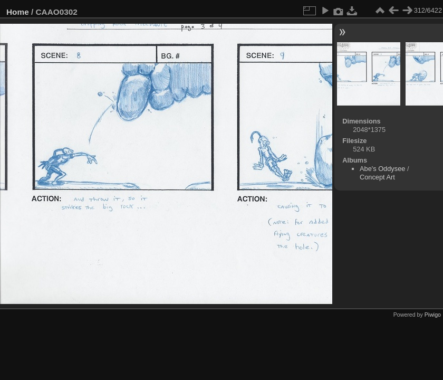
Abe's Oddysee (382, 169)
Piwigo (433, 314)
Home (17, 11)
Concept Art (377, 177)
